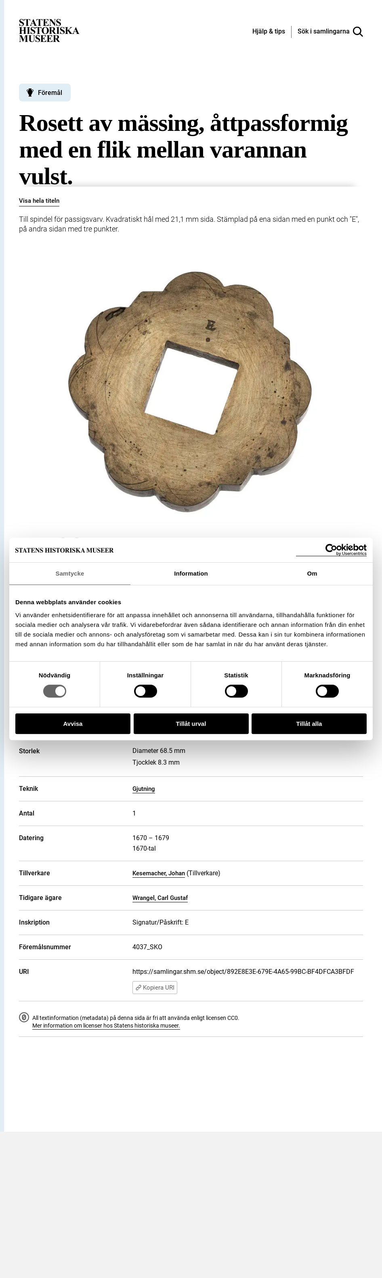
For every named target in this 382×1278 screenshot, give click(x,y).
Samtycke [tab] (70, 573)
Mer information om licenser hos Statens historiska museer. (106, 1025)
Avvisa (73, 723)
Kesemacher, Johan (158, 873)
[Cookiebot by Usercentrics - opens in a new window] (331, 550)
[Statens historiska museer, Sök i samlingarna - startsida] (49, 30)
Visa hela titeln (39, 200)
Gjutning (143, 788)
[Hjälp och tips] (268, 32)
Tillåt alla (309, 723)
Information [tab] (191, 573)
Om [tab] (312, 573)
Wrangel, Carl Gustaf (160, 898)
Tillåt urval (191, 723)
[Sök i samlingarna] (330, 32)
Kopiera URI (154, 987)
